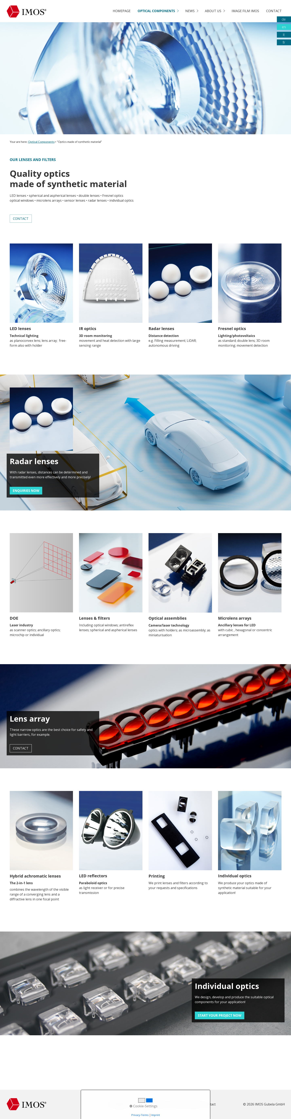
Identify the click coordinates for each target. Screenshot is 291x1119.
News (190, 11)
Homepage (122, 11)
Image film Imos (245, 11)
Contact (274, 11)
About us (213, 11)
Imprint (155, 1115)
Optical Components (156, 11)
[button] (21, 219)
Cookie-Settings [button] (143, 1106)
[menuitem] (121, 11)
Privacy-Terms (140, 1115)
